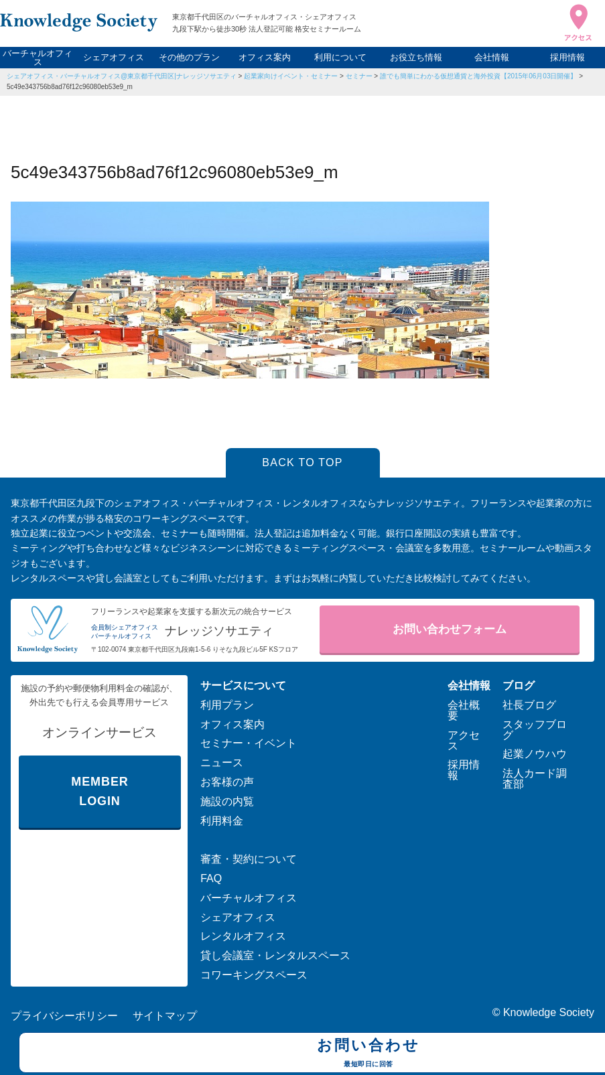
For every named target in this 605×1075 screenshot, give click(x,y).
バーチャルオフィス (37, 57)
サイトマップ (165, 1015)
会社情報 (491, 57)
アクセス (464, 740)
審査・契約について (248, 859)
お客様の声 (227, 782)
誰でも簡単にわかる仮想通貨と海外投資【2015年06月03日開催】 (479, 76)
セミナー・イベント (248, 743)
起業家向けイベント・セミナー (291, 76)
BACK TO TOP (302, 462)
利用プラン (227, 705)
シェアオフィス (113, 57)
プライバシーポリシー (64, 1015)
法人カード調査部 (534, 779)
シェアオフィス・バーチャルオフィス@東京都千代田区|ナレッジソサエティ (122, 76)
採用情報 (567, 57)
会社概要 (464, 710)
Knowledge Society (548, 1012)
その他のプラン (189, 57)
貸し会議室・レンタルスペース (275, 955)
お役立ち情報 (416, 57)
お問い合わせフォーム (450, 629)
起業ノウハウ (534, 754)
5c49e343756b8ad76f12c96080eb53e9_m (70, 86)
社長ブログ (529, 705)
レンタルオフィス (243, 936)
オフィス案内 (265, 57)
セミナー (359, 76)
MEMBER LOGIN (99, 791)
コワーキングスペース (254, 975)
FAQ (211, 878)
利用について (340, 57)
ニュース (221, 762)
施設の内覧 (227, 801)
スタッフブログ (534, 730)
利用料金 (221, 821)
